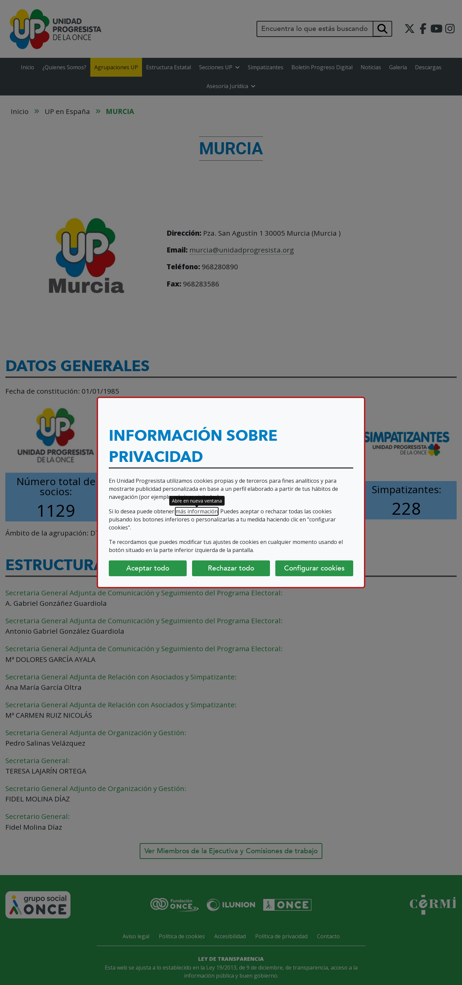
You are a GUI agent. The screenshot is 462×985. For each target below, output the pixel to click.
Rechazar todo (231, 568)
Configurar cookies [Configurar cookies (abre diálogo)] (314, 568)
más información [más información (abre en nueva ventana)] (197, 511)
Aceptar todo (147, 568)
